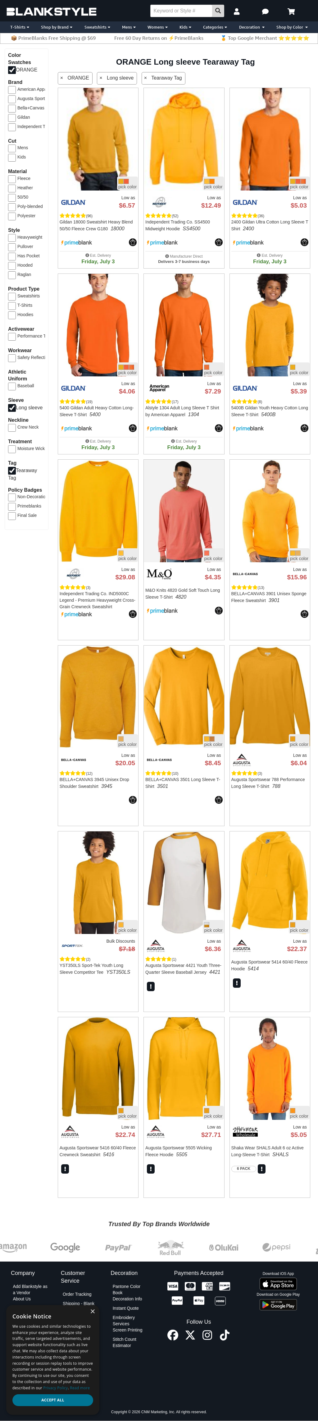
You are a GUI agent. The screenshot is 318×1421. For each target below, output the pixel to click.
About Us (22, 1298)
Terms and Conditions (23, 1382)
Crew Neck (28, 427)
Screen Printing (128, 1329)
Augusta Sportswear (37, 98)
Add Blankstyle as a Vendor (30, 1289)
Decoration (252, 27)
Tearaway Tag (166, 77)
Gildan (23, 117)
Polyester (26, 215)
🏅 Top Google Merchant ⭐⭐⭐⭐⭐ (264, 38)
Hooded (25, 265)
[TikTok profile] (224, 1338)
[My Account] (237, 11)
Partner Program (29, 1351)
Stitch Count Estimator (124, 1342)
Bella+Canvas (30, 107)
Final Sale (27, 515)
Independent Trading (37, 126)
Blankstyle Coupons (23, 1320)
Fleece (23, 178)
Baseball (25, 385)
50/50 (22, 197)
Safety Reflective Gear (37, 357)
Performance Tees (34, 335)
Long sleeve (29, 407)
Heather (25, 187)
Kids (185, 27)
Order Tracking (77, 1294)
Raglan (24, 274)
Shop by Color (292, 27)
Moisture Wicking (34, 448)
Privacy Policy (26, 1361)
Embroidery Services (124, 1320)
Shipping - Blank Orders (78, 1306)
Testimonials (25, 1392)
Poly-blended (30, 206)
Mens (129, 27)
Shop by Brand (56, 27)
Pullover (25, 246)
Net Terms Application (23, 1342)
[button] (266, 11)
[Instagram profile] (207, 1338)
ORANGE (26, 69)
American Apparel (34, 89)
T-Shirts (19, 27)
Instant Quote (126, 1308)
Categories (215, 27)
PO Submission (78, 1328)
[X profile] (190, 1338)
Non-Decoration (32, 496)
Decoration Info (127, 1298)
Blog (17, 1308)
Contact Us (73, 1337)
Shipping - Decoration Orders (80, 1319)
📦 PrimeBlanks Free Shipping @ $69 (53, 38)
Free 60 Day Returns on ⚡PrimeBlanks (158, 38)
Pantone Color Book (127, 1289)
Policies (20, 1370)
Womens (158, 27)
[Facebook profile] (172, 1338)
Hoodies (25, 314)
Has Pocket (28, 255)
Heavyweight (29, 237)
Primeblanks (29, 506)
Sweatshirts (97, 27)
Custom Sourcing (29, 1329)
